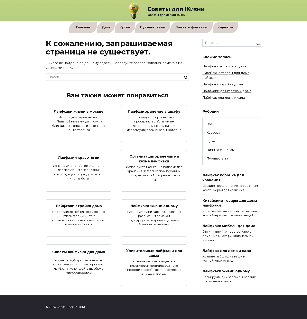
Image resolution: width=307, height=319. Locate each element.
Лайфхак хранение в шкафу (154, 111)
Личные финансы (191, 27)
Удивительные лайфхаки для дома (154, 253)
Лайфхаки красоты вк (78, 157)
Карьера (225, 27)
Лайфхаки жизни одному (154, 206)
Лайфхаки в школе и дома (224, 66)
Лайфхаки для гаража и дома (226, 91)
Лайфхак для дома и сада (223, 98)
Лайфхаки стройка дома (79, 206)
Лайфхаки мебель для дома (228, 226)
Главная (83, 27)
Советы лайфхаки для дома (78, 252)
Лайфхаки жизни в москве (79, 111)
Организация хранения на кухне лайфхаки (154, 158)
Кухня (125, 27)
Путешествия (152, 27)
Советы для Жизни (176, 8)
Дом (106, 27)
